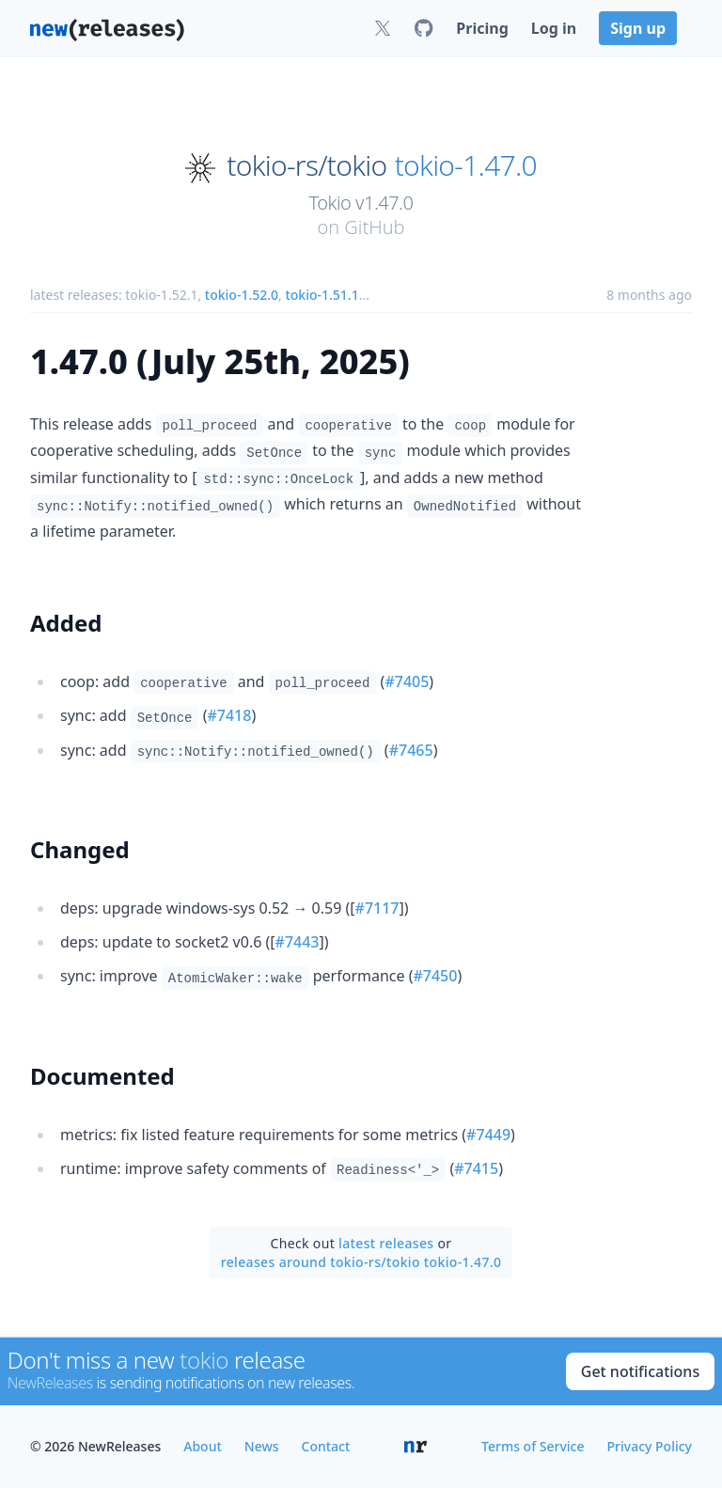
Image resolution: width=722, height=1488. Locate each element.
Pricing (482, 28)
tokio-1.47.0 (466, 165)
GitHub (374, 227)
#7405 (407, 681)
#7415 (476, 1168)
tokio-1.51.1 (321, 295)
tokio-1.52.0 (241, 295)
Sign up (638, 28)
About (202, 1446)
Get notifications (640, 1371)
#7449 (488, 1134)
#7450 (435, 975)
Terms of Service (532, 1446)
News (261, 1446)
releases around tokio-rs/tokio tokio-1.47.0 (361, 1262)
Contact (326, 1446)
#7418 (229, 715)
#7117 (377, 908)
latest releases (385, 1243)
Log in (553, 28)
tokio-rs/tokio (306, 165)
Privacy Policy (649, 1446)
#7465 (411, 750)
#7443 (297, 942)
